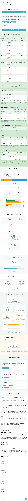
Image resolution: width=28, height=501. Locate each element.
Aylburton (3, 470)
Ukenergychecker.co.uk (6, 2)
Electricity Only (6, 22)
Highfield (2, 463)
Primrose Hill (3, 465)
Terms (2, 494)
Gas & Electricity (7, 25)
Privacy (2, 493)
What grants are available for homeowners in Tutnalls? (13, 400)
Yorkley (2, 481)
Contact (2, 496)
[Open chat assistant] (26, 499)
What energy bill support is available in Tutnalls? (12, 397)
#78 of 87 (21, 331)
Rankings (3, 491)
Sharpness (3, 479)
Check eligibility (5, 367)
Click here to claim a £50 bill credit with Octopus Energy (14, 12)
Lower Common (4, 474)
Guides (2, 489)
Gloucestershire (4, 4)
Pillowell (2, 483)
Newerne (2, 459)
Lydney (2, 461)
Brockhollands (3, 472)
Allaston (2, 468)
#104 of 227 (15, 331)
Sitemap (3, 498)
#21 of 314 (8, 331)
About (2, 487)
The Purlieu (3, 476)
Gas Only (13, 22)
